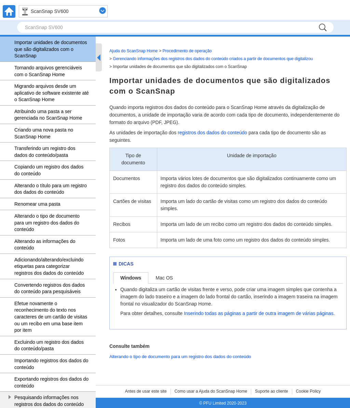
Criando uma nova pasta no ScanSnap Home (43, 133)
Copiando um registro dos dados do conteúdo (48, 170)
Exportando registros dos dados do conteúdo (51, 382)
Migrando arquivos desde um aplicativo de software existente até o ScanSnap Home (51, 92)
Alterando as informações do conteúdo (44, 245)
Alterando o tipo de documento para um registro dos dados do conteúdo (47, 222)
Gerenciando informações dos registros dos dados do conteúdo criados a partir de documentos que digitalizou (213, 58)
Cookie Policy (308, 391)
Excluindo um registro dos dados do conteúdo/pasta (49, 345)
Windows (130, 278)
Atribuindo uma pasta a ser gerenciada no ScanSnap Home (48, 115)
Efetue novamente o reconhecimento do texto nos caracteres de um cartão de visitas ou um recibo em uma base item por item (50, 317)
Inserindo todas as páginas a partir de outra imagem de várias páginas (258, 313)
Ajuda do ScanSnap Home (133, 51)
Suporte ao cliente (271, 391)
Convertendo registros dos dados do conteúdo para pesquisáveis (49, 288)
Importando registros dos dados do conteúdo (51, 364)
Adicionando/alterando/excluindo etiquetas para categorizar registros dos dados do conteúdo (49, 266)
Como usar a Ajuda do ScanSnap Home (211, 391)
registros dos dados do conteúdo (212, 132)
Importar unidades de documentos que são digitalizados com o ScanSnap (50, 49)
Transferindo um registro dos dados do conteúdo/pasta (44, 152)
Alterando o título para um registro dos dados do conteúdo (50, 189)
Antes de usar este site (146, 391)
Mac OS (164, 278)
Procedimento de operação (187, 51)
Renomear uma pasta (37, 204)
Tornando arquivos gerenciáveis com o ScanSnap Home (48, 71)
